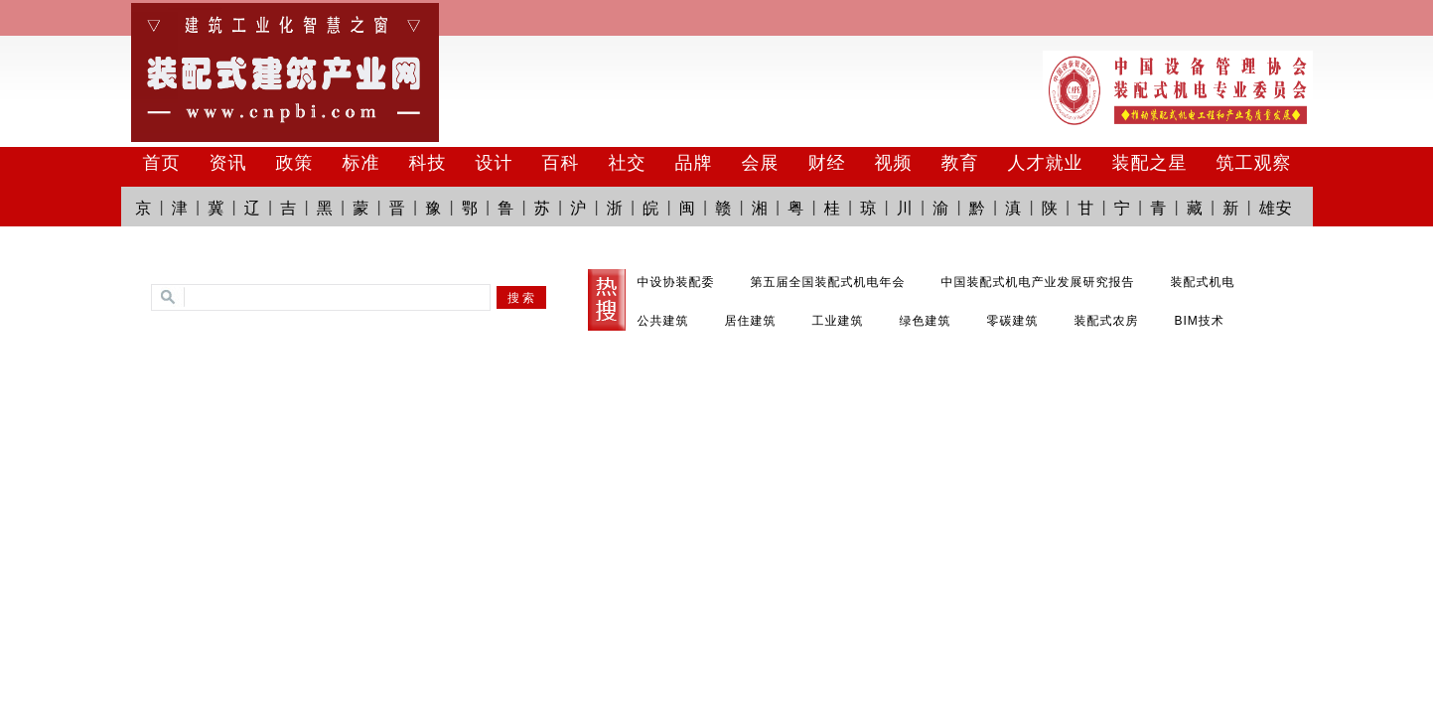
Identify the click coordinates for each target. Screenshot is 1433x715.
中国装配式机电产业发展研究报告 (1038, 282)
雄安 (1276, 208)
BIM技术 (1199, 321)
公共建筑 (663, 321)
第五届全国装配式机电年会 (828, 282)
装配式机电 (1203, 282)
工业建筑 (838, 321)
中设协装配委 (676, 282)
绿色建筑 (925, 321)
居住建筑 (751, 321)
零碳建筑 (1013, 321)
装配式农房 (1107, 321)
